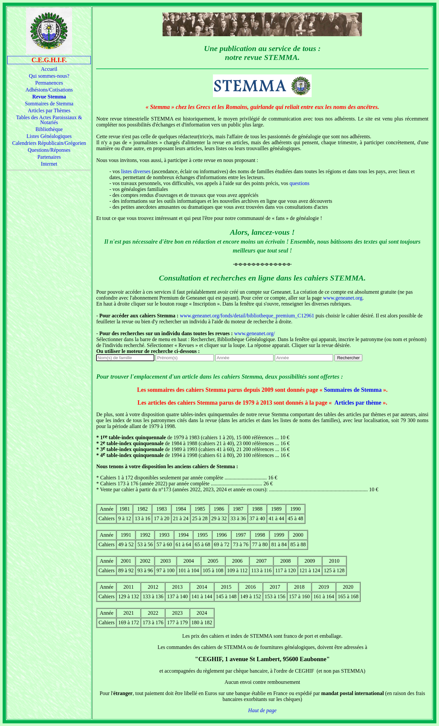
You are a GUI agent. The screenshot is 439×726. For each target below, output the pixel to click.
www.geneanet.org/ (254, 333)
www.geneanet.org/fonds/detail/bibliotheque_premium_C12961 (247, 315)
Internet (49, 164)
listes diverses (135, 171)
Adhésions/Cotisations (49, 90)
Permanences (49, 83)
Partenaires (49, 157)
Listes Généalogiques (49, 136)
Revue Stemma (49, 96)
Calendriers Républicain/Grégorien (49, 143)
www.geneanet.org (343, 298)
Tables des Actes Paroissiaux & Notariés (49, 120)
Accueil (49, 69)
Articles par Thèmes (49, 110)
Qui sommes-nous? (49, 76)
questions (299, 183)
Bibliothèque (49, 129)
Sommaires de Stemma (49, 103)
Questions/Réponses (49, 150)
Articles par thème (357, 402)
